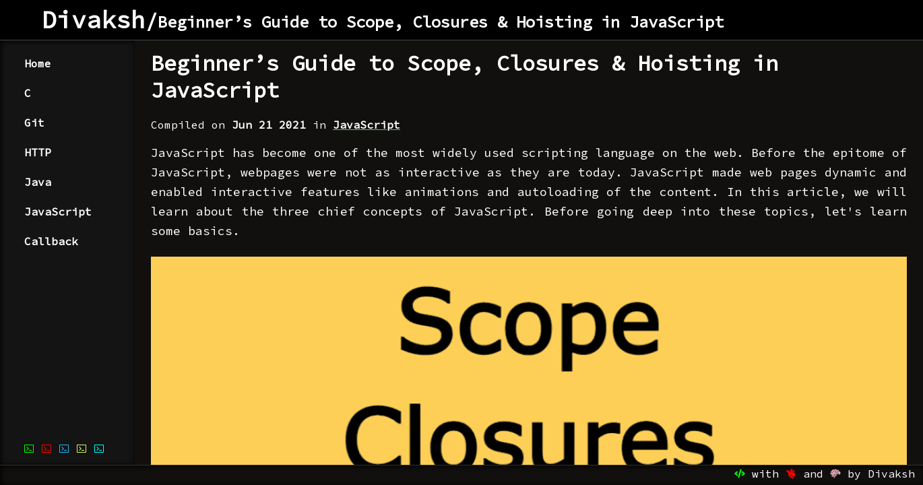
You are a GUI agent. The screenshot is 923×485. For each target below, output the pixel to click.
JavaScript (58, 211)
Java (37, 182)
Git (34, 122)
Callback (51, 241)
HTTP (37, 152)
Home (37, 63)
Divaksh (94, 20)
